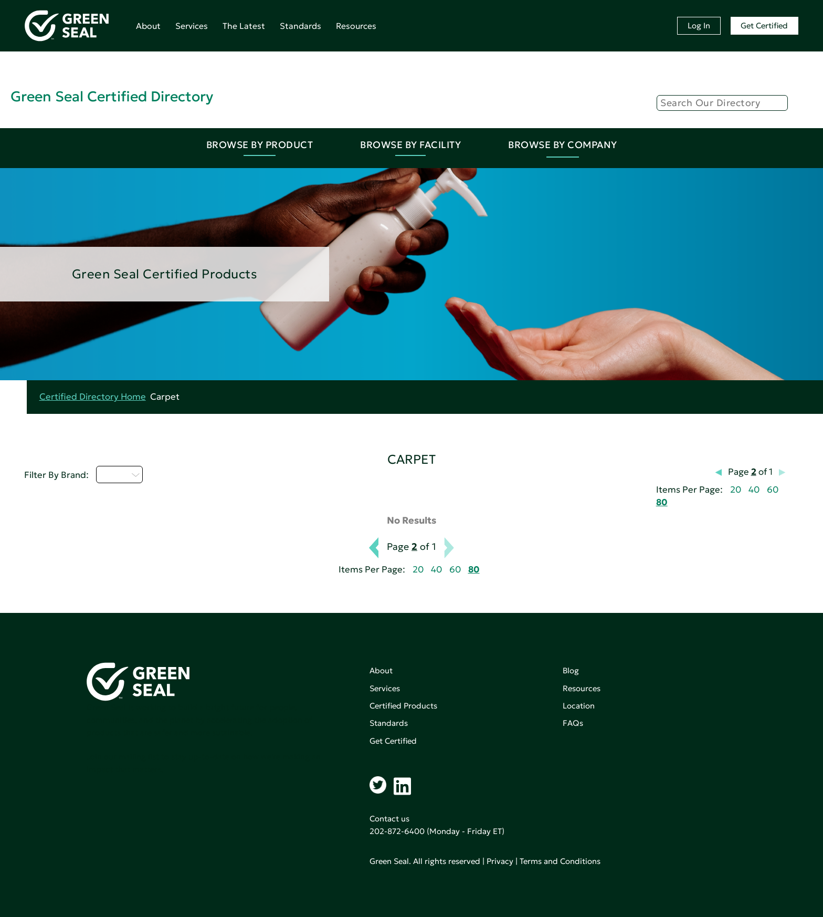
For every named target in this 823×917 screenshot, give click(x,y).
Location (579, 706)
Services (191, 25)
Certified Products (403, 706)
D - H (119, 474)
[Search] (722, 103)
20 (735, 489)
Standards (300, 25)
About (148, 25)
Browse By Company (562, 145)
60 (772, 489)
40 (753, 489)
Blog (571, 670)
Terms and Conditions (560, 861)
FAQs (573, 723)
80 (662, 502)
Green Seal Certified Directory (111, 96)
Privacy (500, 861)
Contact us (389, 819)
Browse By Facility (410, 145)
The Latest (244, 25)
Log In (699, 25)
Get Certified (764, 25)
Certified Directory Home (92, 396)
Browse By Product (259, 145)
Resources (356, 25)
